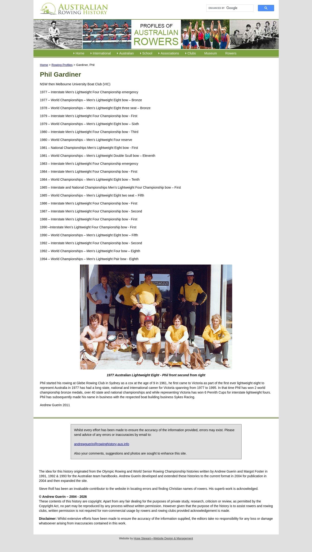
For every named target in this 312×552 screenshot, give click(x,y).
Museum (210, 53)
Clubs (191, 53)
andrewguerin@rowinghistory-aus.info (101, 444)
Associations (170, 53)
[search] (228, 8)
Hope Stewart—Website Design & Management (163, 538)
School (147, 53)
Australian (126, 53)
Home (80, 53)
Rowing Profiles (62, 65)
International (102, 53)
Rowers (230, 53)
